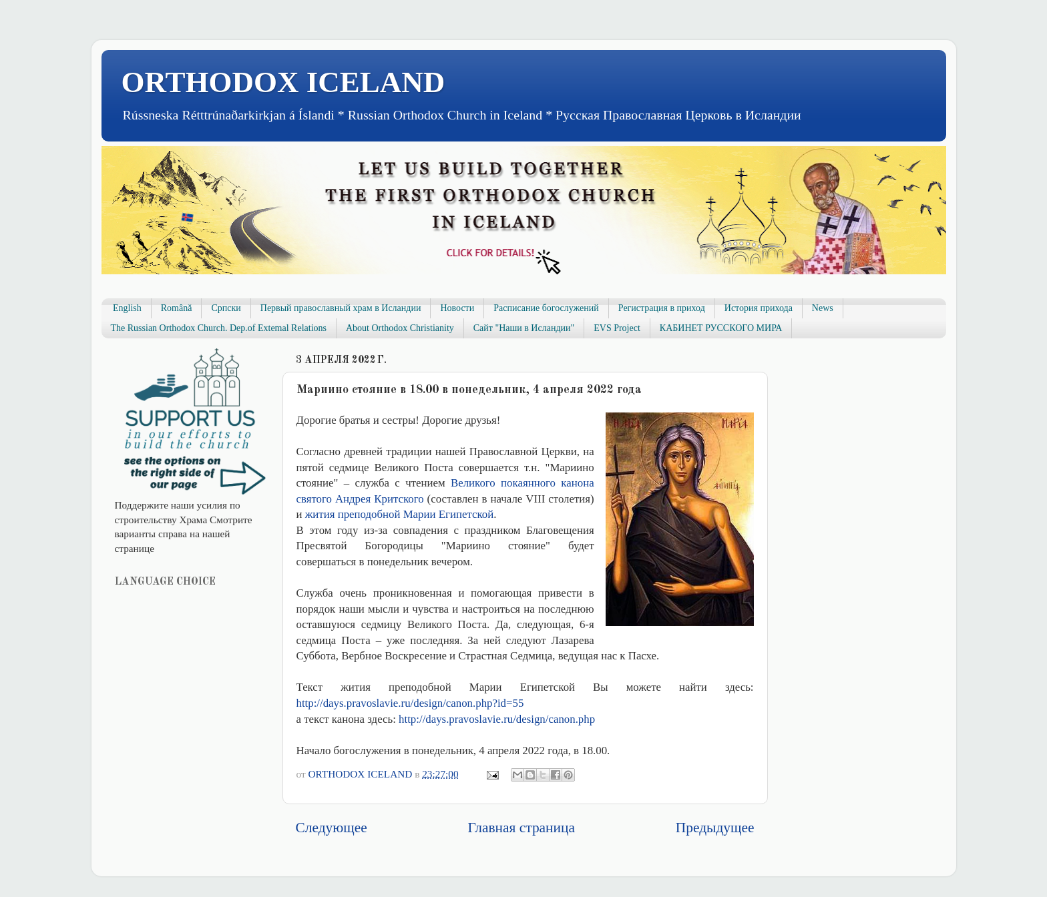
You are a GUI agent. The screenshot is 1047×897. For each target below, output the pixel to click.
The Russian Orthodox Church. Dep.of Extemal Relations (219, 328)
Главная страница (521, 828)
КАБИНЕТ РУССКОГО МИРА (721, 328)
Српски (225, 308)
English (127, 308)
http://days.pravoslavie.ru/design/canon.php (497, 719)
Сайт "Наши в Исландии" (523, 328)
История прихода (758, 308)
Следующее (331, 828)
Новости (457, 308)
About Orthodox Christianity (400, 328)
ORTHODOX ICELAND (283, 82)
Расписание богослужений (546, 308)
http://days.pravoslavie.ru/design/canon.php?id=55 (410, 703)
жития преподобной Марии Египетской (399, 514)
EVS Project (617, 328)
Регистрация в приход (661, 308)
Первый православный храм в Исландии (340, 308)
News (822, 308)
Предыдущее (715, 828)
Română (176, 308)
